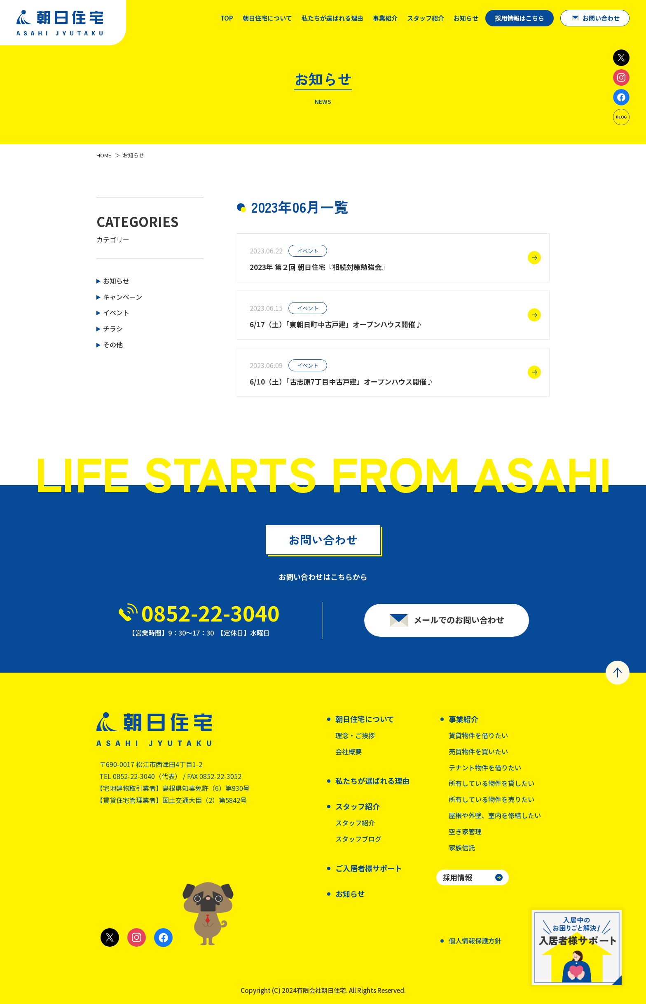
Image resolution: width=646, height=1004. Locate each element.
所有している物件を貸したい (491, 783)
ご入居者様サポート (368, 868)
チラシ (113, 328)
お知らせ (466, 18)
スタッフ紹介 (355, 823)
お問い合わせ (601, 18)
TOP (226, 18)
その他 (113, 345)
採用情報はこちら (519, 18)
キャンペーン (122, 297)
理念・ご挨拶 (355, 735)
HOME (103, 155)
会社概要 (348, 751)
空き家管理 (465, 831)
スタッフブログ (358, 839)
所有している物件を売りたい (491, 799)
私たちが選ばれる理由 (332, 18)
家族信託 (462, 847)
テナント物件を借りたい (485, 767)
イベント (116, 312)
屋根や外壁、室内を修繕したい (495, 815)
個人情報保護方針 (475, 940)
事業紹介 (385, 18)
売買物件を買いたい (478, 751)
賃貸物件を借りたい (478, 735)
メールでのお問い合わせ (459, 623)
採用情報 (457, 877)
